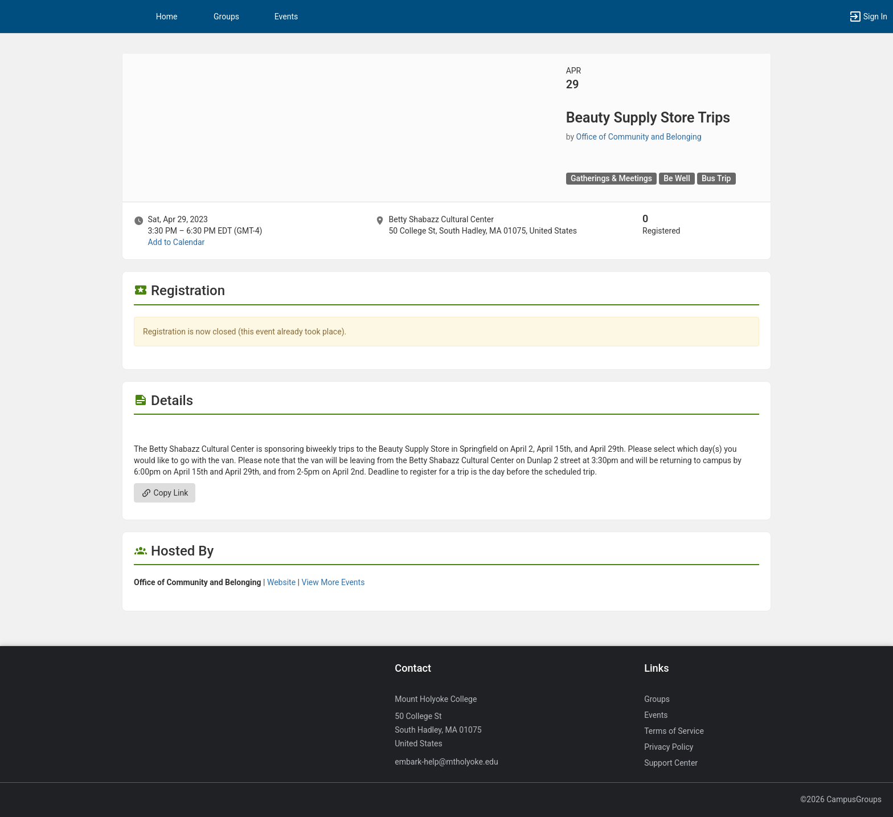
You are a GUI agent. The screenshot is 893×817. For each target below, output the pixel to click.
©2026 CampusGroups (841, 799)
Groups (226, 16)
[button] (868, 16)
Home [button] (167, 16)
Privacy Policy (668, 746)
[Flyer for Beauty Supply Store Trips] (446, 431)
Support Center (671, 762)
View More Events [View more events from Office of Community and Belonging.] (332, 582)
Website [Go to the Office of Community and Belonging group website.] (281, 582)
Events (286, 16)
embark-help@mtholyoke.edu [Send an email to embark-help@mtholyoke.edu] (446, 761)
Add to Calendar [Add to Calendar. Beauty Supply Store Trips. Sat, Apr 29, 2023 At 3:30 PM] (176, 242)
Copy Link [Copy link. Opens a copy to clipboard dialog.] (164, 492)
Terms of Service (674, 731)
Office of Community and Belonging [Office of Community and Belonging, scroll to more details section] (639, 136)
